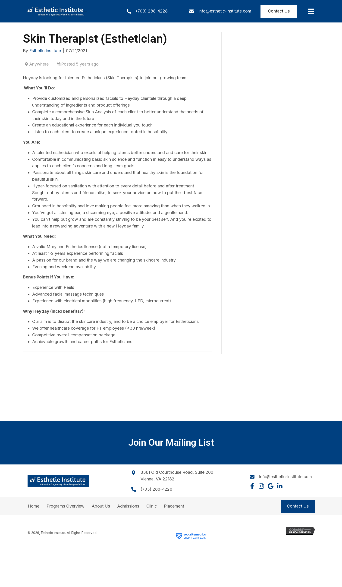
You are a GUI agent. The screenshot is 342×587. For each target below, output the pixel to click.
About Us (101, 506)
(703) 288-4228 (152, 11)
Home (33, 506)
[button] (252, 486)
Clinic (151, 506)
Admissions (128, 506)
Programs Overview (66, 506)
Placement (174, 506)
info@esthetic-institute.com (224, 11)
